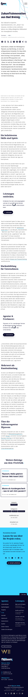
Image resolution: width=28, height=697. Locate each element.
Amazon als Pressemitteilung (18, 259)
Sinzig (19, 689)
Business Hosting (6, 438)
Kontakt (3, 615)
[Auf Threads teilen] (5, 42)
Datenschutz (4, 621)
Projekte (3, 610)
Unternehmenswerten (7, 448)
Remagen (14, 689)
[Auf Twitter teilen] (8, 42)
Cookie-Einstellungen (6, 629)
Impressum (4, 618)
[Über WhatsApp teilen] (11, 42)
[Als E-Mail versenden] (25, 42)
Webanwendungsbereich (15, 434)
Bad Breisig (8, 689)
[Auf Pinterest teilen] (16, 42)
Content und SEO (21, 618)
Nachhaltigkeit (5, 607)
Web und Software (21, 606)
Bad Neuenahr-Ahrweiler (9, 690)
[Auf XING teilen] (22, 42)
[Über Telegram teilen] (14, 42)
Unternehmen (8, 335)
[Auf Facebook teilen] (2, 42)
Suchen (3, 624)
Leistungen (8, 212)
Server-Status (5, 626)
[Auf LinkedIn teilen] (19, 42)
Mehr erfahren (6, 646)
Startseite (3, 35)
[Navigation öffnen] (25, 4)
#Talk (9, 35)
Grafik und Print (21, 612)
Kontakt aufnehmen (14, 563)
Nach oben (23, 594)
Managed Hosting (21, 624)
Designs (8, 436)
